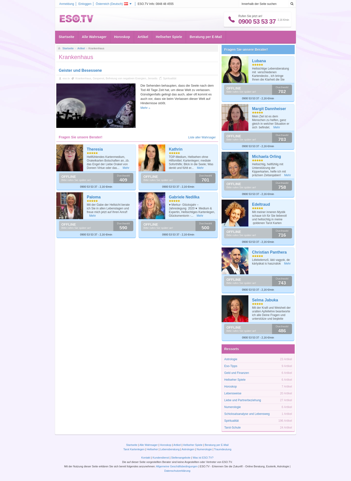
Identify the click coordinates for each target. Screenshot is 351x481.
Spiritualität (169, 78)
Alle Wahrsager (94, 37)
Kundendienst (161, 457)
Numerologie (232, 407)
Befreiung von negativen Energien (126, 78)
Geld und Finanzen (236, 373)
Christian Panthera (269, 252)
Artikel (143, 37)
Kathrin (176, 149)
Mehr (144, 108)
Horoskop (122, 37)
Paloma (94, 197)
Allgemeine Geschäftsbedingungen (177, 466)
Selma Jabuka (265, 300)
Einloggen (84, 4)
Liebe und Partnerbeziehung (242, 400)
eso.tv (66, 78)
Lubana (259, 61)
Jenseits (152, 78)
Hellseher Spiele (169, 37)
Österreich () (112, 4)
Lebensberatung (170, 449)
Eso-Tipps (230, 366)
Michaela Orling (266, 156)
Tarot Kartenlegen (134, 449)
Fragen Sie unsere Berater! (246, 49)
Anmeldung (66, 4)
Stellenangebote (181, 457)
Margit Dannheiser (269, 109)
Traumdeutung (222, 449)
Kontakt (145, 457)
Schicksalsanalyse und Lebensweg (247, 414)
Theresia (95, 149)
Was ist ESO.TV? (203, 457)
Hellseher (152, 449)
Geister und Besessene (80, 70)
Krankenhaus (83, 78)
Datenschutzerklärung (177, 470)
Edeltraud (261, 204)
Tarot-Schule (232, 427)
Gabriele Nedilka (184, 197)
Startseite (66, 37)
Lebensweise (232, 393)
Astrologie (230, 359)
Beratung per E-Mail (206, 37)
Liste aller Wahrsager (202, 137)
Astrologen (188, 449)
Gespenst (98, 78)
